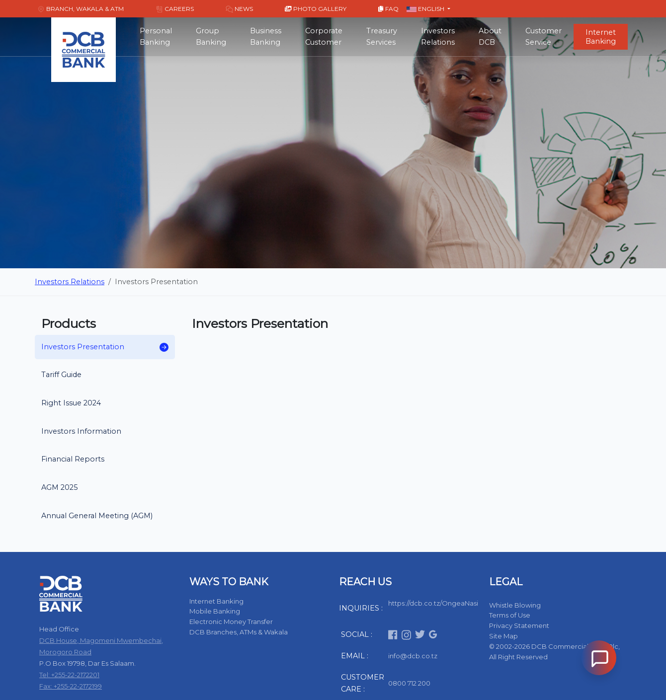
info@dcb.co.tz (412, 656)
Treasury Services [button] (381, 36)
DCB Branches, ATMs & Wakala (238, 632)
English (426, 8)
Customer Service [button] (543, 36)
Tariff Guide (61, 374)
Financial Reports (72, 459)
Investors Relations (69, 281)
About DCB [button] (490, 36)
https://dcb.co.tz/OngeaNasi (433, 603)
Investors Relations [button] (438, 36)
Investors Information (81, 431)
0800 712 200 (409, 683)
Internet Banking (216, 601)
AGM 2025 (59, 487)
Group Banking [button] (211, 36)
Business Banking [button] (265, 36)
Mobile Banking (214, 611)
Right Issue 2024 (71, 402)
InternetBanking (600, 37)
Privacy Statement (519, 625)
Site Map (503, 636)
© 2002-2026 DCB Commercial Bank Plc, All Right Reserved (554, 651)
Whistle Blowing (515, 605)
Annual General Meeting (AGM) (97, 515)
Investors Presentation (104, 347)
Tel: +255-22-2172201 (69, 675)
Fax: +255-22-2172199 (70, 686)
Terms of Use (509, 615)
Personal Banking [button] (156, 36)
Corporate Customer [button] (323, 36)
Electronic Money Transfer (231, 621)
